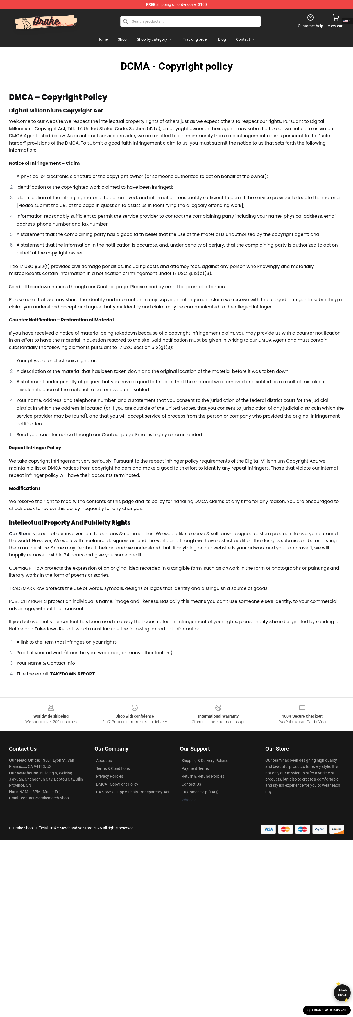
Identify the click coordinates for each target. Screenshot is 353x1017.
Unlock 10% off (342, 992)
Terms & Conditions (113, 768)
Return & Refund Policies (203, 776)
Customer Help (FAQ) (200, 792)
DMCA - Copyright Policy (117, 784)
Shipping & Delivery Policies (205, 760)
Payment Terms (195, 768)
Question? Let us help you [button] (326, 1010)
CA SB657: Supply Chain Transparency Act (132, 792)
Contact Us (191, 784)
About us (104, 760)
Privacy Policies (109, 776)
